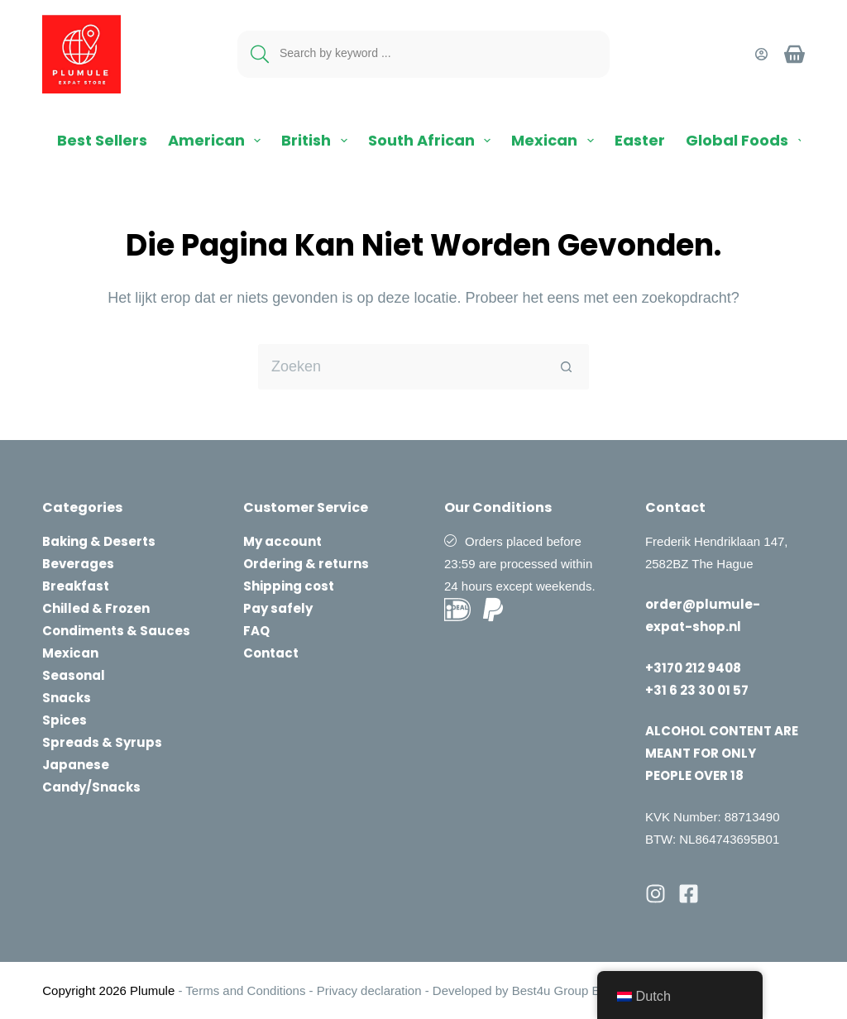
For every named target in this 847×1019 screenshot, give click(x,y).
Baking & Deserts (99, 541)
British (317, 140)
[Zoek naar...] (400, 367)
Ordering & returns (306, 563)
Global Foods (748, 140)
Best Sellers (102, 140)
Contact (271, 653)
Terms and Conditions (245, 990)
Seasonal (73, 675)
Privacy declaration (369, 990)
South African (433, 140)
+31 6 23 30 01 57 (697, 690)
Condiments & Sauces (116, 630)
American (218, 140)
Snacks (66, 697)
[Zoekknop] (566, 367)
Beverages (78, 563)
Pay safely (278, 608)
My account (282, 541)
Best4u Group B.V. (562, 990)
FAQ (256, 630)
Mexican (556, 140)
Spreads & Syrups (102, 742)
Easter (640, 140)
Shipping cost (288, 586)
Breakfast (75, 586)
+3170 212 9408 (693, 668)
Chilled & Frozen (96, 608)
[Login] (761, 54)
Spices (64, 720)
